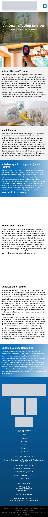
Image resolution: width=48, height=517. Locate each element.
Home (13, 29)
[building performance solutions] (19, 5)
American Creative (27, 510)
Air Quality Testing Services (26, 29)
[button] (45, 6)
